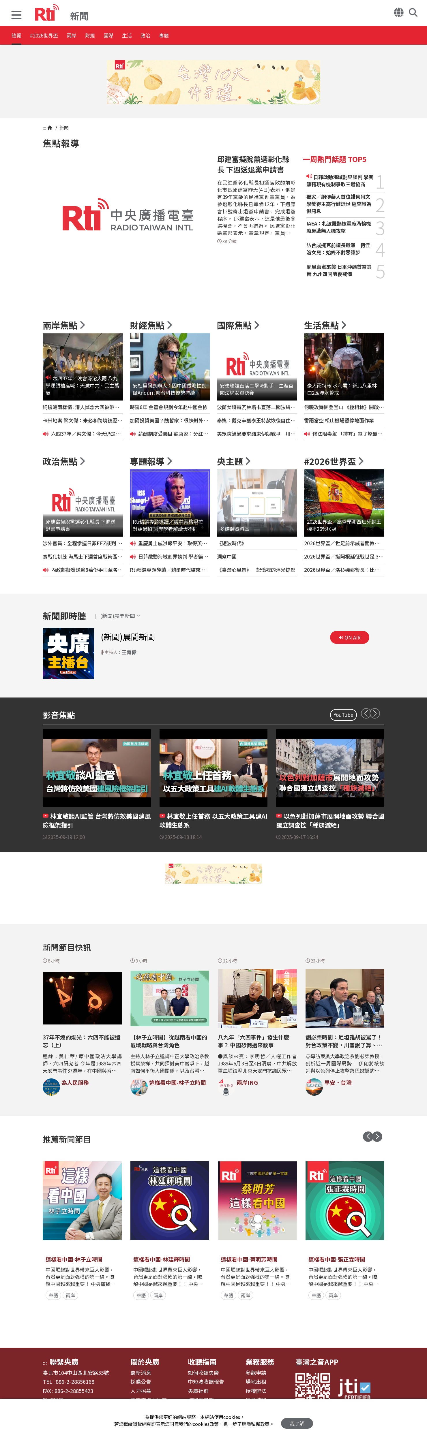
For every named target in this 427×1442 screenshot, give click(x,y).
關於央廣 (144, 1361)
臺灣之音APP (316, 1361)
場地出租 (256, 1382)
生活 (169, 36)
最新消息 (140, 1373)
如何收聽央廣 (203, 1373)
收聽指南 (202, 1361)
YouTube (343, 714)
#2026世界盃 (54, 36)
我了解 (297, 1420)
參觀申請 (256, 1373)
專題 (221, 36)
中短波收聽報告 (206, 1382)
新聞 (63, 127)
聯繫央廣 (64, 1361)
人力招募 (140, 1391)
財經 (117, 36)
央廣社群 (198, 1391)
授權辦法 (256, 1391)
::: (44, 127)
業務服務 (260, 1361)
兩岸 (91, 36)
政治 (195, 36)
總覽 (17, 36)
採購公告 (140, 1382)
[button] (16, 15)
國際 (143, 36)
